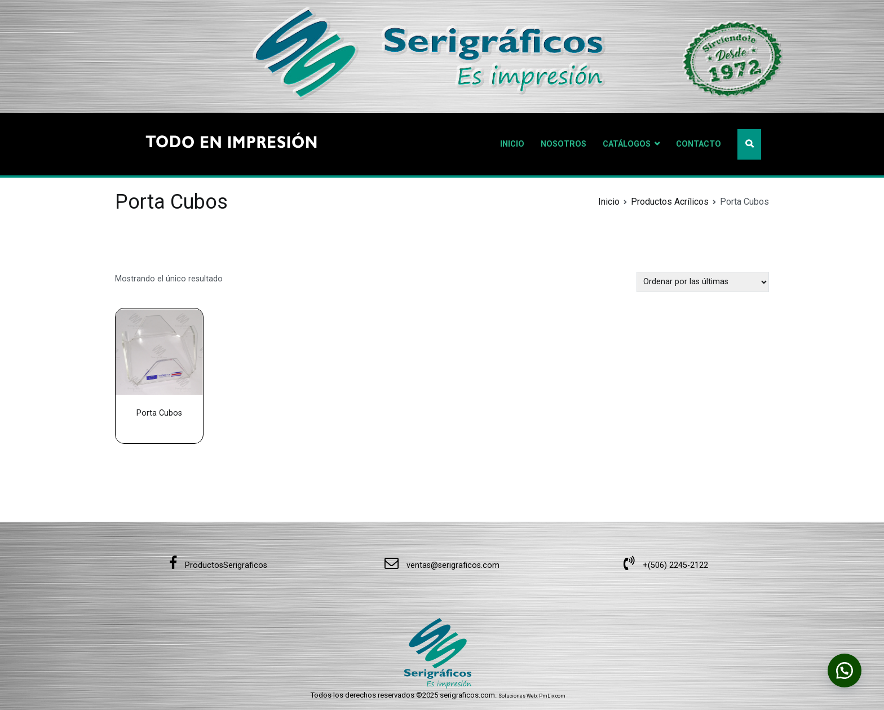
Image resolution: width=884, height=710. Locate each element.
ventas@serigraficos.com (442, 565)
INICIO (512, 144)
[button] (844, 670)
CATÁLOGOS (627, 144)
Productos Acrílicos (670, 201)
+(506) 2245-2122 (666, 565)
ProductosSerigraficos (218, 565)
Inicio (609, 201)
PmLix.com (552, 696)
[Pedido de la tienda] (703, 282)
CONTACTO (698, 144)
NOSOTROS (563, 144)
